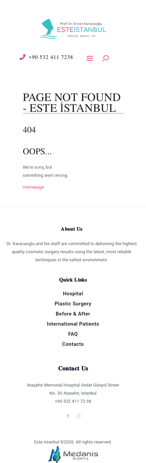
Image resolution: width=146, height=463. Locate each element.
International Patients (73, 324)
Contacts (73, 344)
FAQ (73, 334)
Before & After (73, 314)
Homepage (33, 187)
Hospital (73, 294)
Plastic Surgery (73, 304)
